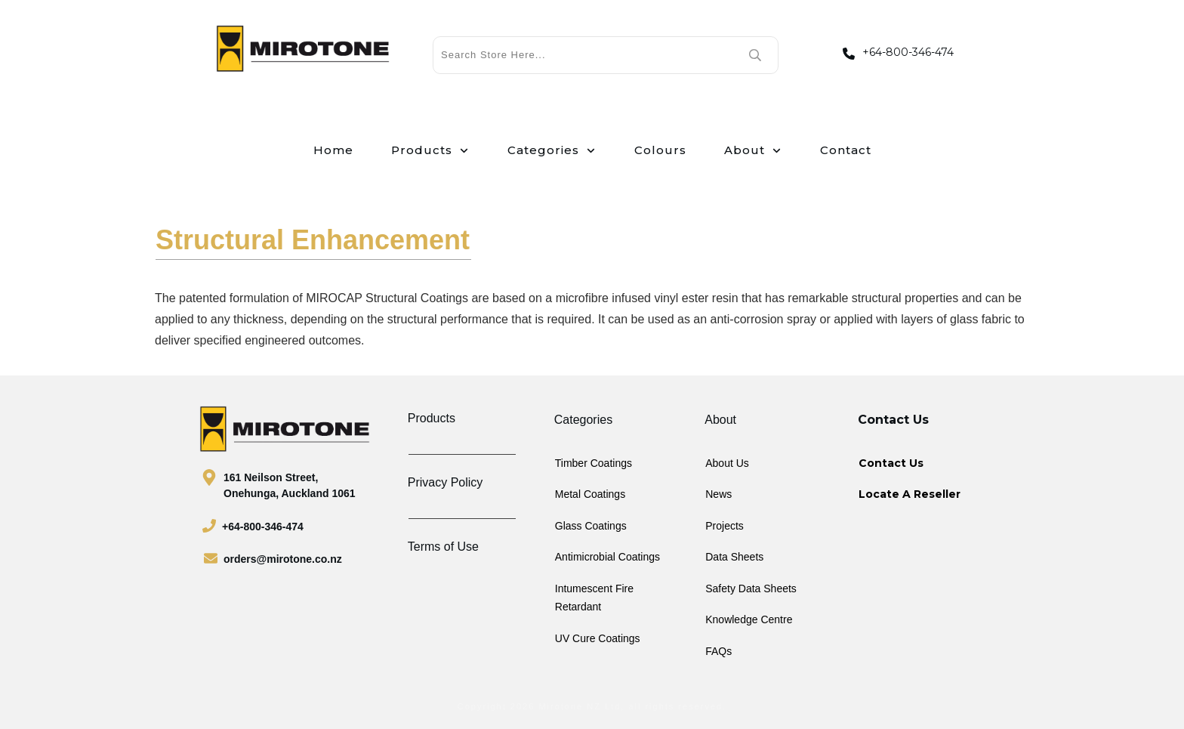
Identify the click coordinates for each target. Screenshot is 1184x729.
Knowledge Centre (748, 619)
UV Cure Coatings (597, 638)
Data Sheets (734, 557)
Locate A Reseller (909, 494)
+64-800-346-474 (908, 52)
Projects (724, 526)
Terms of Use (443, 546)
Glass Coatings (591, 526)
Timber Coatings (593, 463)
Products (431, 418)
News (718, 494)
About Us (727, 463)
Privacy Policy (445, 482)
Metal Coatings (590, 494)
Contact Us (891, 463)
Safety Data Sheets (751, 588)
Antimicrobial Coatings (607, 557)
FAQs (718, 651)
